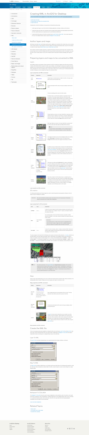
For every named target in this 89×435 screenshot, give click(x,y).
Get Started (18, 7)
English (71, 1)
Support (35, 1)
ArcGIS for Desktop (30, 426)
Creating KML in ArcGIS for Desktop (18, 44)
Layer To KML (55, 34)
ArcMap (13, 5)
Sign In (66, 1)
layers (40, 44)
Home (11, 7)
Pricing (31, 1)
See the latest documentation (67, 16)
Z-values (67, 235)
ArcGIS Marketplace (30, 432)
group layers (63, 168)
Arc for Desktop (14, 1)
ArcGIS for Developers (31, 429)
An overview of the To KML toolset (37, 410)
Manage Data (36, 7)
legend (49, 314)
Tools (43, 7)
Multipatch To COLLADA (54, 35)
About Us (46, 425)
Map (24, 7)
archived (43, 16)
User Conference (48, 429)
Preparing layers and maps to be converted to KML (40, 21)
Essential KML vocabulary (16, 42)
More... (48, 7)
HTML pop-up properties (52, 149)
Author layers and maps (35, 19)
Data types (17, 9)
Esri (77, 1)
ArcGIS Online (29, 425)
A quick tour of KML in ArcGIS (17, 40)
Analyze (29, 7)
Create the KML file (34, 22)
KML (21, 9)
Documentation (26, 1)
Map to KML (61, 34)
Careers (46, 426)
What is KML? (14, 37)
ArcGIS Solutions (30, 430)
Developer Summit (48, 430)
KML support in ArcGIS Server (17, 46)
